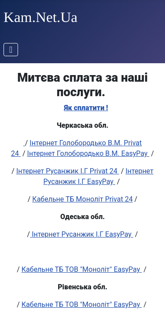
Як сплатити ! (86, 108)
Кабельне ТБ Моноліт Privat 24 (82, 199)
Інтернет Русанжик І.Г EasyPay (82, 234)
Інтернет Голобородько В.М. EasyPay (88, 153)
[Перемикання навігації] (11, 49)
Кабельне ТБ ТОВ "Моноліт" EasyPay (82, 269)
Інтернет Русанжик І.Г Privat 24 (67, 171)
